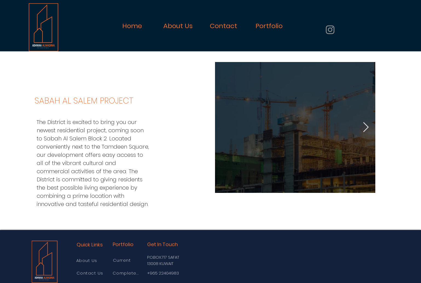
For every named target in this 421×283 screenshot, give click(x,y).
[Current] (122, 260)
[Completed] (127, 273)
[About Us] (87, 260)
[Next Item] (366, 127)
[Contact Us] (90, 273)
